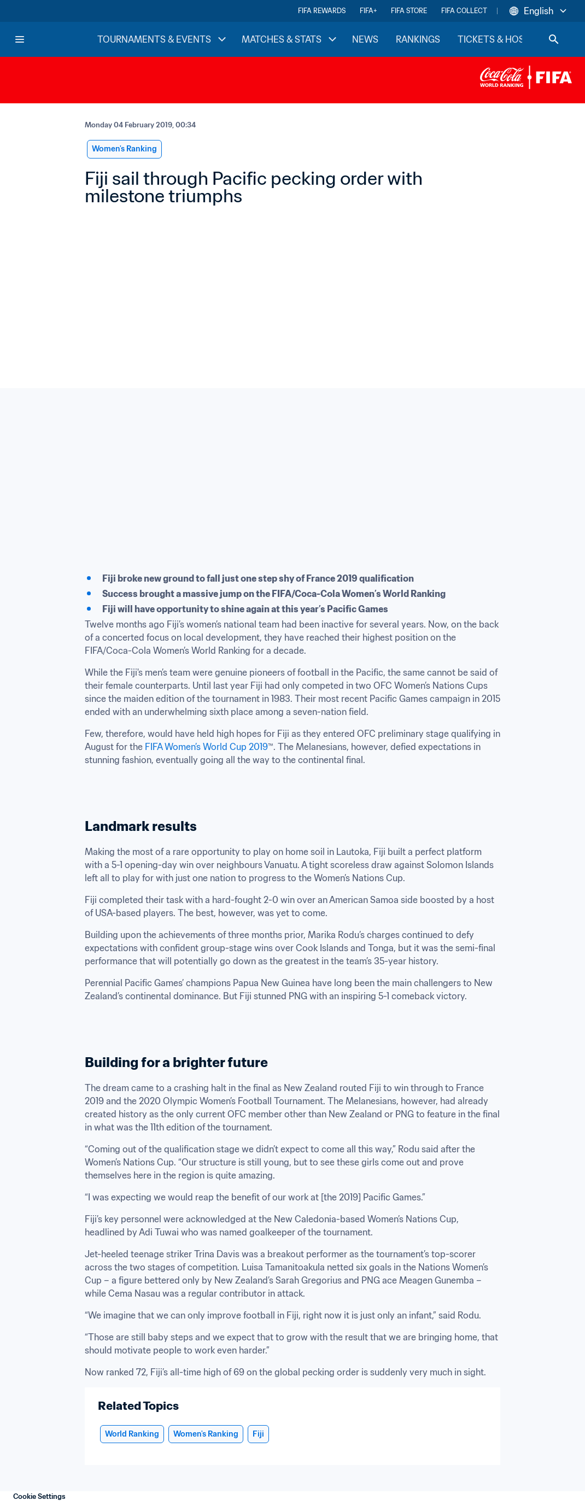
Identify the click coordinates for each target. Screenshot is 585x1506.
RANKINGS (418, 39)
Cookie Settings (39, 1496)
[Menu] (19, 39)
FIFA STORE (409, 11)
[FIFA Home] (55, 39)
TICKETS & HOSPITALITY (510, 39)
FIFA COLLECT (464, 11)
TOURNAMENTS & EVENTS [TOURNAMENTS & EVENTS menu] (163, 39)
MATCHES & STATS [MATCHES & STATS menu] (290, 39)
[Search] (554, 39)
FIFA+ (368, 11)
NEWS (365, 39)
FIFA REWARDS (322, 11)
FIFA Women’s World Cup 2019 (206, 746)
